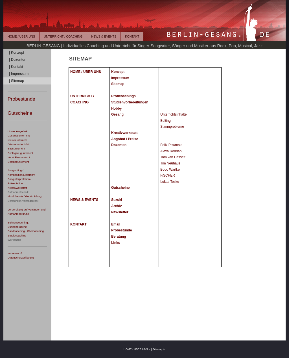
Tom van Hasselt (172, 157)
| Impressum (19, 74)
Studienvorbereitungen (129, 102)
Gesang (117, 114)
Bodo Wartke (170, 170)
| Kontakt (16, 67)
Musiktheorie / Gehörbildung (24, 196)
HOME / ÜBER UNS (21, 36)
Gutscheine (20, 113)
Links (115, 243)
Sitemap (117, 84)
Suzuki (116, 200)
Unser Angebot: (18, 131)
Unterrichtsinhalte (173, 114)
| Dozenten (17, 60)
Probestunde (21, 99)
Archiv (116, 206)
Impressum (120, 78)
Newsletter (119, 212)
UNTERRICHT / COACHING (63, 36)
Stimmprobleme (172, 127)
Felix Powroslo (171, 145)
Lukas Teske (169, 182)
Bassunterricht (16, 148)
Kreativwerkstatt (17, 187)
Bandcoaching (16, 231)
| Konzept (16, 53)
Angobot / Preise (124, 139)
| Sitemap (16, 81)
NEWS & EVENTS (103, 36)
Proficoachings (123, 96)
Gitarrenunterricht (18, 144)
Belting (165, 121)
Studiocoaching (17, 235)
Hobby (116, 108)
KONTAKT (132, 36)
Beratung (118, 236)
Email (115, 224)
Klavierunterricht (17, 140)
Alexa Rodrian (170, 151)
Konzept (117, 72)
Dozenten (118, 145)
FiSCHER (167, 175)
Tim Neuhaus (170, 163)
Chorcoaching (35, 231)
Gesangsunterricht (19, 135)
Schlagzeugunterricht (20, 153)
